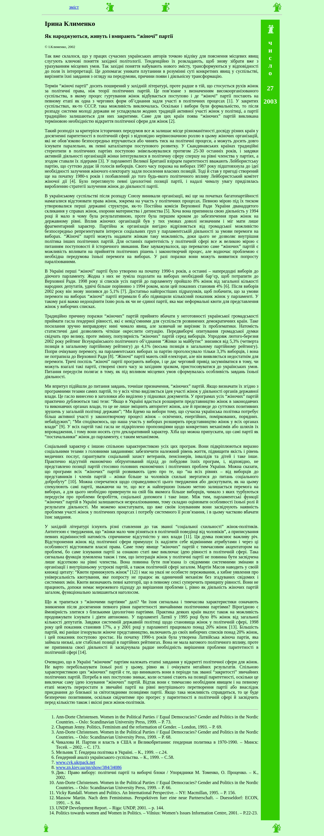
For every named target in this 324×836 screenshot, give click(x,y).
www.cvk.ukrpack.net (75, 762)
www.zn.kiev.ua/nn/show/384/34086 (89, 767)
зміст (74, 7)
